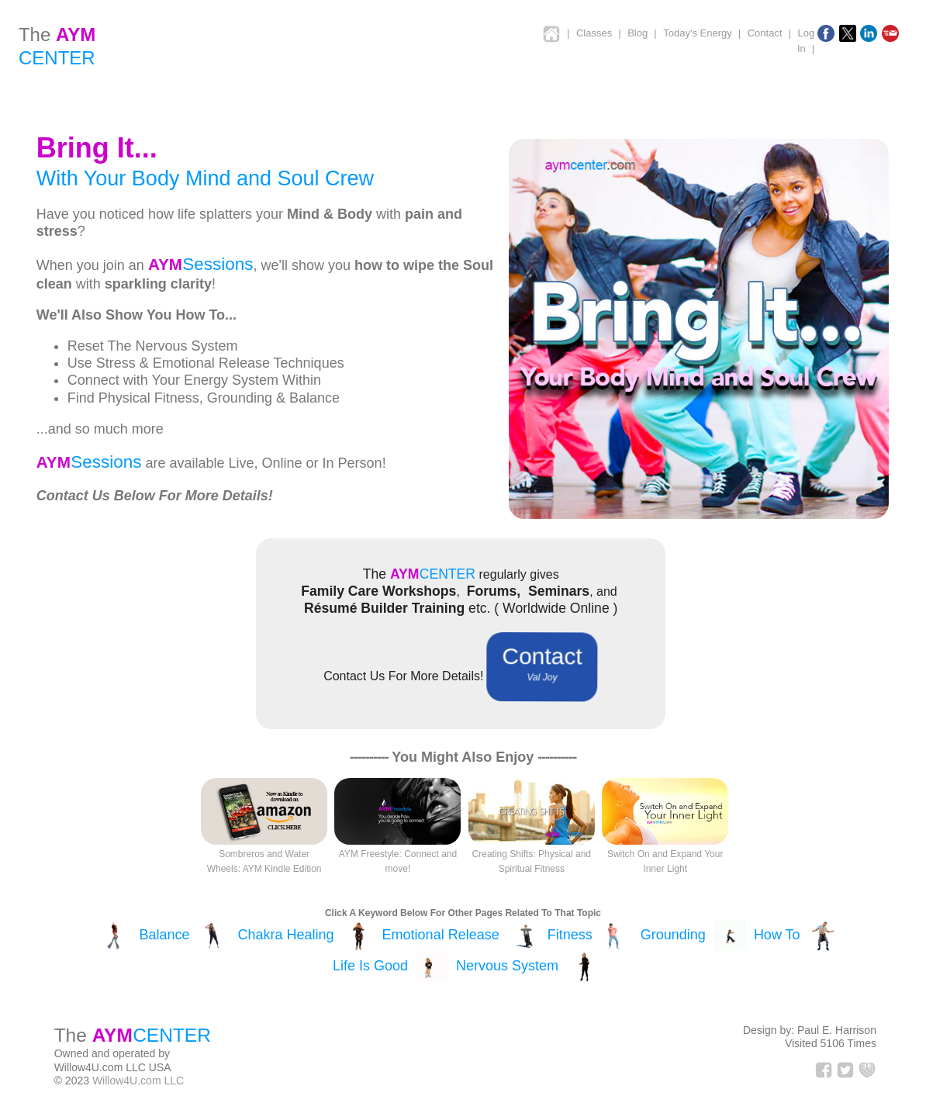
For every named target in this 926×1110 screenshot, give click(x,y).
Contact (765, 33)
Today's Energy (697, 33)
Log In (805, 40)
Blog (637, 33)
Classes (594, 33)
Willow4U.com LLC (138, 1080)
